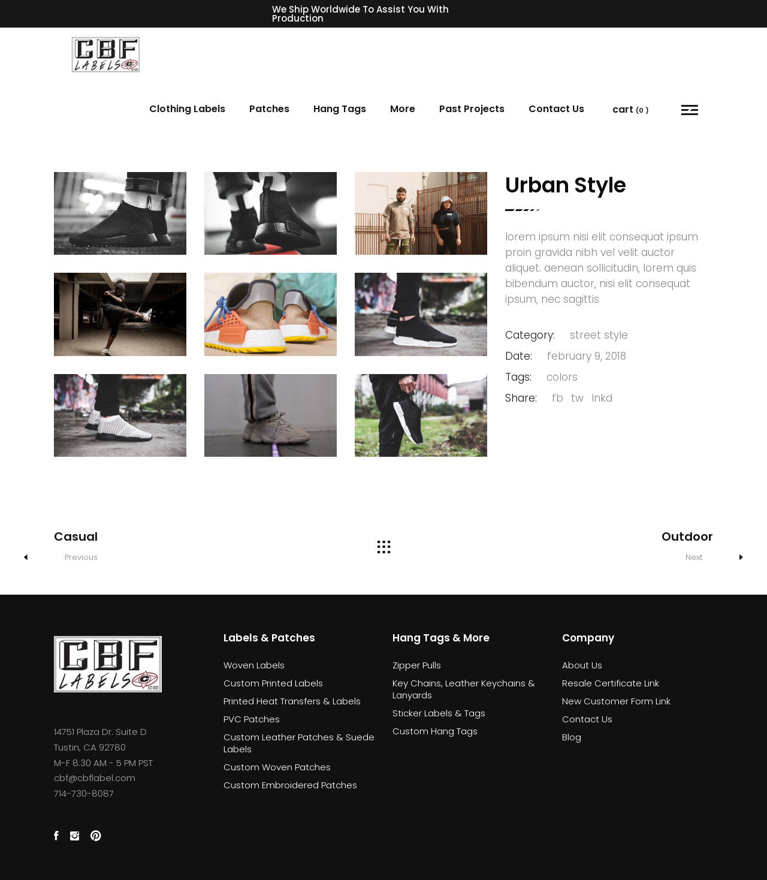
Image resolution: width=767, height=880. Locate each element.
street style (599, 335)
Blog (571, 737)
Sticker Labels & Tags (438, 713)
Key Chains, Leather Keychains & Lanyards (463, 689)
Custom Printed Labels (273, 683)
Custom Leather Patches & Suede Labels (299, 743)
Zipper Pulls (416, 665)
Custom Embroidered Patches (290, 785)
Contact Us (587, 719)
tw (577, 398)
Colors (562, 377)
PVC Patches (252, 719)
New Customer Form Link (616, 701)
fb (557, 398)
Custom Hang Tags (435, 731)
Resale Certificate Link (610, 683)
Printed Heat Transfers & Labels (292, 701)
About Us (582, 665)
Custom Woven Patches (277, 767)
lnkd (601, 398)
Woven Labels (254, 665)
